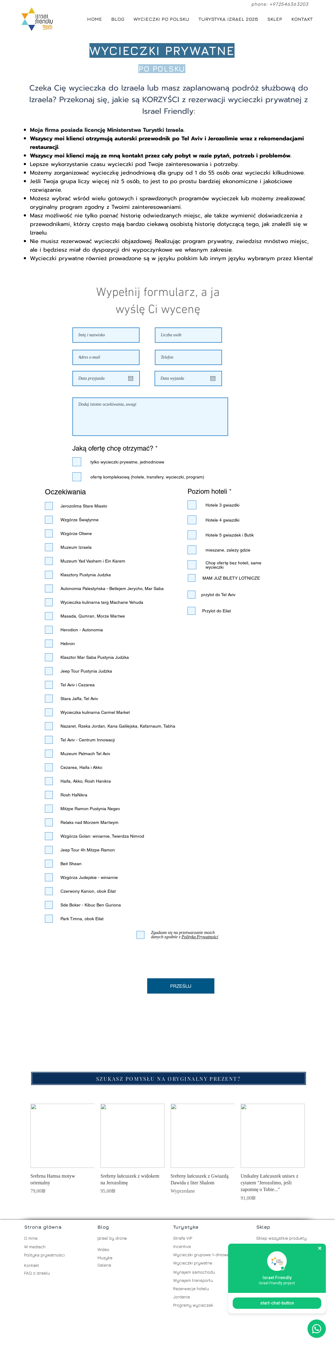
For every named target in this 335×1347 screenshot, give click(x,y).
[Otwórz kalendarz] (130, 378)
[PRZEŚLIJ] (180, 986)
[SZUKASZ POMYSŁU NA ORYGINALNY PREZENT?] (168, 1078)
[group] (167, 1152)
